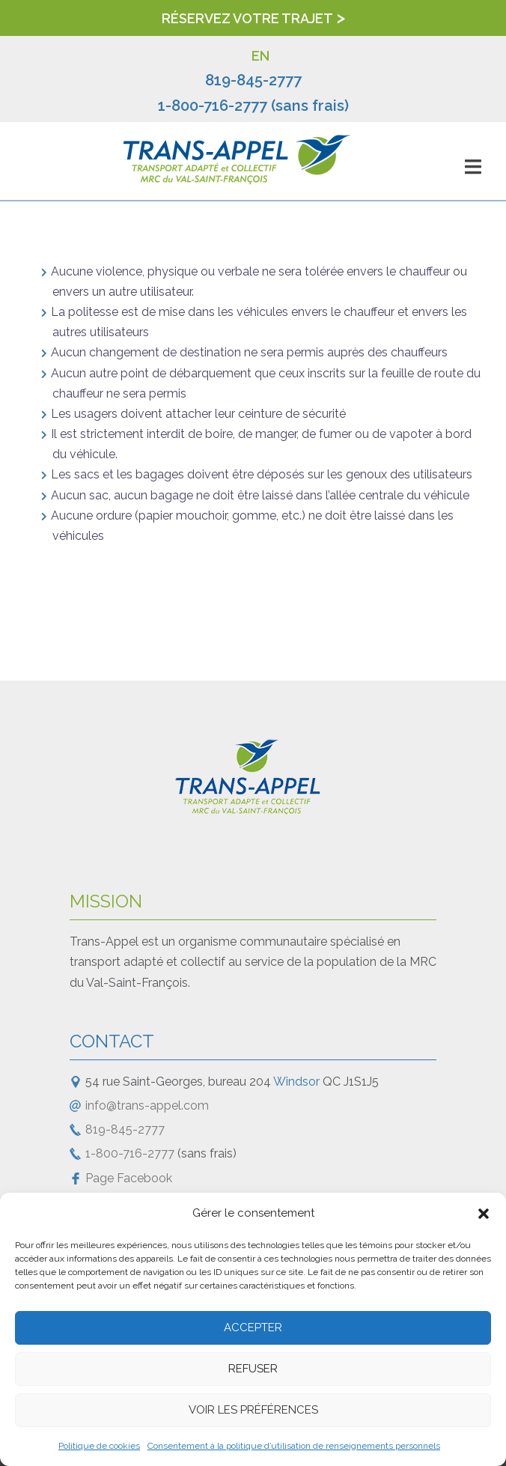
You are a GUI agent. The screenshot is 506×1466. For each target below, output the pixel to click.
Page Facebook (128, 1178)
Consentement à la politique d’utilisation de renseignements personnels (293, 1446)
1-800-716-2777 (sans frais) (253, 106)
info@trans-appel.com (147, 1105)
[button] (483, 1213)
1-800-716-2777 (129, 1153)
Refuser (253, 1368)
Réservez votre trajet (247, 18)
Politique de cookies (99, 1446)
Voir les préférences (253, 1410)
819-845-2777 (253, 80)
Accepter (253, 1327)
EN (260, 56)
